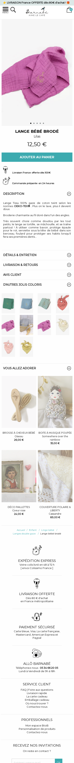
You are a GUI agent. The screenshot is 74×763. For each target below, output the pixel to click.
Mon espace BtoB (37, 725)
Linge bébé (47, 530)
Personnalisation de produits (37, 728)
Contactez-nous (37, 706)
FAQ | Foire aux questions (37, 689)
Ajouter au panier (37, 157)
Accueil (21, 530)
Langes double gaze (24, 533)
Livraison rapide (37, 693)
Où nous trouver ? (36, 703)
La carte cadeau (36, 696)
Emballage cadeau (37, 699)
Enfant (33, 530)
